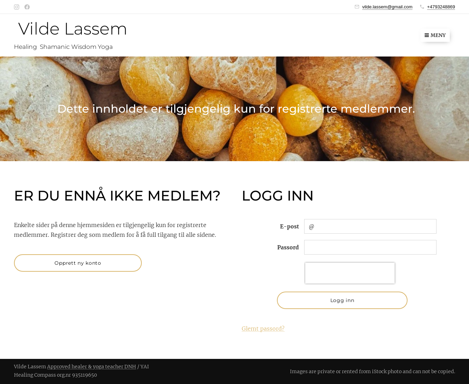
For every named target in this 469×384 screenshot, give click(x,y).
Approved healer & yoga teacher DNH (91, 366)
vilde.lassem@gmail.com (387, 6)
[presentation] (349, 273)
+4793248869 (441, 6)
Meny (435, 35)
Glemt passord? (263, 328)
